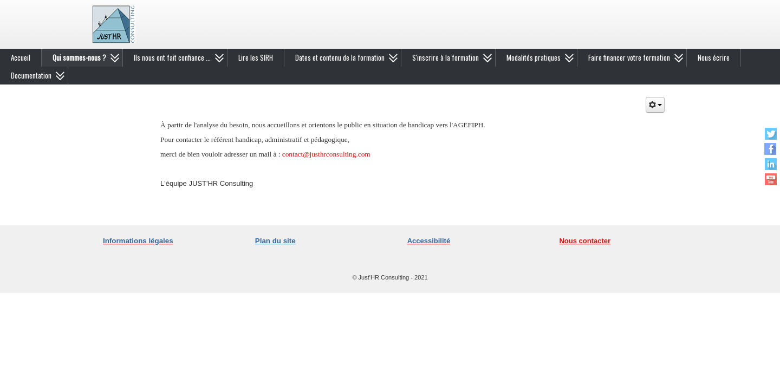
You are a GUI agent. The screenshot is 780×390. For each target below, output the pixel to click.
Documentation (31, 75)
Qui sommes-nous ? (79, 57)
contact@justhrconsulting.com (326, 154)
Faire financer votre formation (629, 57)
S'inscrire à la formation (445, 57)
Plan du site (275, 241)
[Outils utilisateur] (655, 105)
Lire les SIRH (255, 57)
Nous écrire (714, 57)
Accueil (20, 57)
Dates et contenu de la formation (340, 57)
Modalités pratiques (533, 57)
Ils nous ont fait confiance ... (172, 57)
